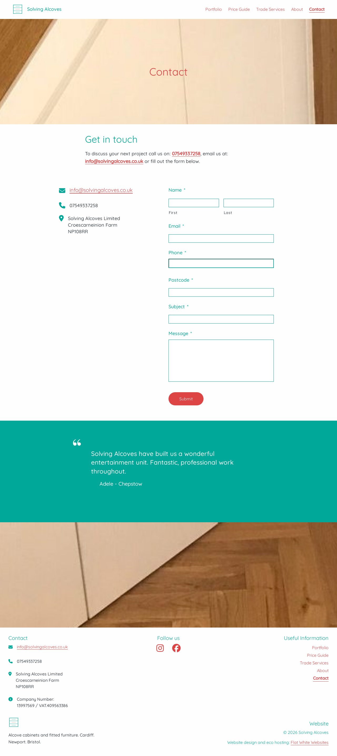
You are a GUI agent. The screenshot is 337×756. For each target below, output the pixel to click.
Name (176, 190)
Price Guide (239, 9)
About (297, 9)
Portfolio (213, 9)
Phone (177, 253)
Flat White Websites (310, 742)
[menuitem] (210, 9)
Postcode (180, 280)
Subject (178, 307)
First (173, 212)
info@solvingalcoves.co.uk (101, 190)
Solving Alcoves (44, 10)
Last (228, 212)
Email (176, 226)
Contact (316, 9)
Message (180, 333)
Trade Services (270, 9)
